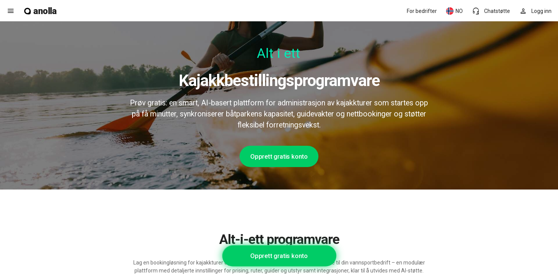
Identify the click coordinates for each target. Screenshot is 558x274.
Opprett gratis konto (279, 156)
